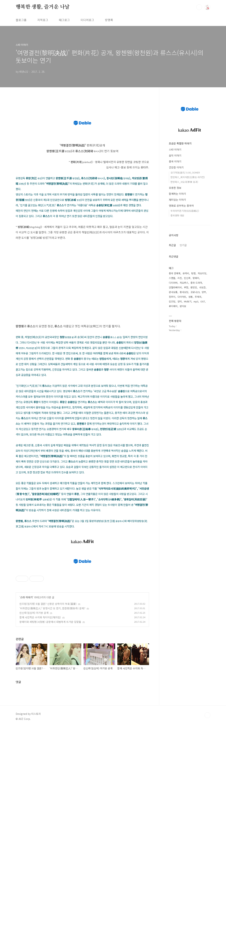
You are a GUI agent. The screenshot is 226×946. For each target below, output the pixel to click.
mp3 (196, 301)
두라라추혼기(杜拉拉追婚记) (184, 210)
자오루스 (184, 282)
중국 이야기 (175, 161)
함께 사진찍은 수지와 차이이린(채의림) (40, 727)
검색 (199, 7)
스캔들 (172, 278)
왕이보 (183, 306)
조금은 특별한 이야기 (180, 143)
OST (202, 301)
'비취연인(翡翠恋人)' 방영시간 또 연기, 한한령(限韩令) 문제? (52, 718)
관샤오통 (173, 292)
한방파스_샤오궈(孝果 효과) (184, 182)
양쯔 (204, 292)
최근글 (172, 245)
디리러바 (173, 282)
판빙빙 (193, 287)
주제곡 (198, 296)
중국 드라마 (196, 282)
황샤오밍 (184, 292)
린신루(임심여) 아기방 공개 (33, 723)
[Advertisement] (82, 578)
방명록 (109, 20)
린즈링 (172, 301)
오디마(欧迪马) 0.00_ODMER (185, 172)
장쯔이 (172, 296)
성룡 (190, 296)
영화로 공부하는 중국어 (181, 205)
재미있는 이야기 (177, 199)
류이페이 (173, 306)
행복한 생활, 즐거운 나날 (43, 7)
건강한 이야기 (176, 167)
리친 (180, 278)
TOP (207, 825)
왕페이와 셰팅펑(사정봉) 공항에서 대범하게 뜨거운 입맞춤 (50, 732)
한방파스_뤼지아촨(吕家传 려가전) (187, 177)
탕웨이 (196, 278)
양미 (180, 301)
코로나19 (195, 292)
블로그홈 (21, 20)
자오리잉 (202, 273)
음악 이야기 (175, 155)
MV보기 (187, 301)
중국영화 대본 (177, 215)
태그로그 (64, 20)
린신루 (187, 278)
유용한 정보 (175, 188)
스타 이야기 (26, 707)
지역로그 (42, 20)
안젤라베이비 (175, 287)
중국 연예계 (174, 273)
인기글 (183, 245)
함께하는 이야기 (177, 193)
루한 (186, 287)
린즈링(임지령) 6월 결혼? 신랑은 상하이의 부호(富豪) (48, 714)
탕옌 (193, 273)
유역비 (186, 273)
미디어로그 (87, 20)
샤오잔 (202, 287)
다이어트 (182, 296)
